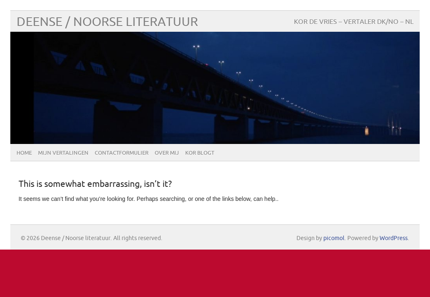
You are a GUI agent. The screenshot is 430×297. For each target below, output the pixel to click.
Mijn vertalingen (63, 153)
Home (24, 153)
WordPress (394, 238)
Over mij (167, 153)
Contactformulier (121, 153)
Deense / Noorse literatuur (107, 22)
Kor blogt (199, 153)
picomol (333, 238)
